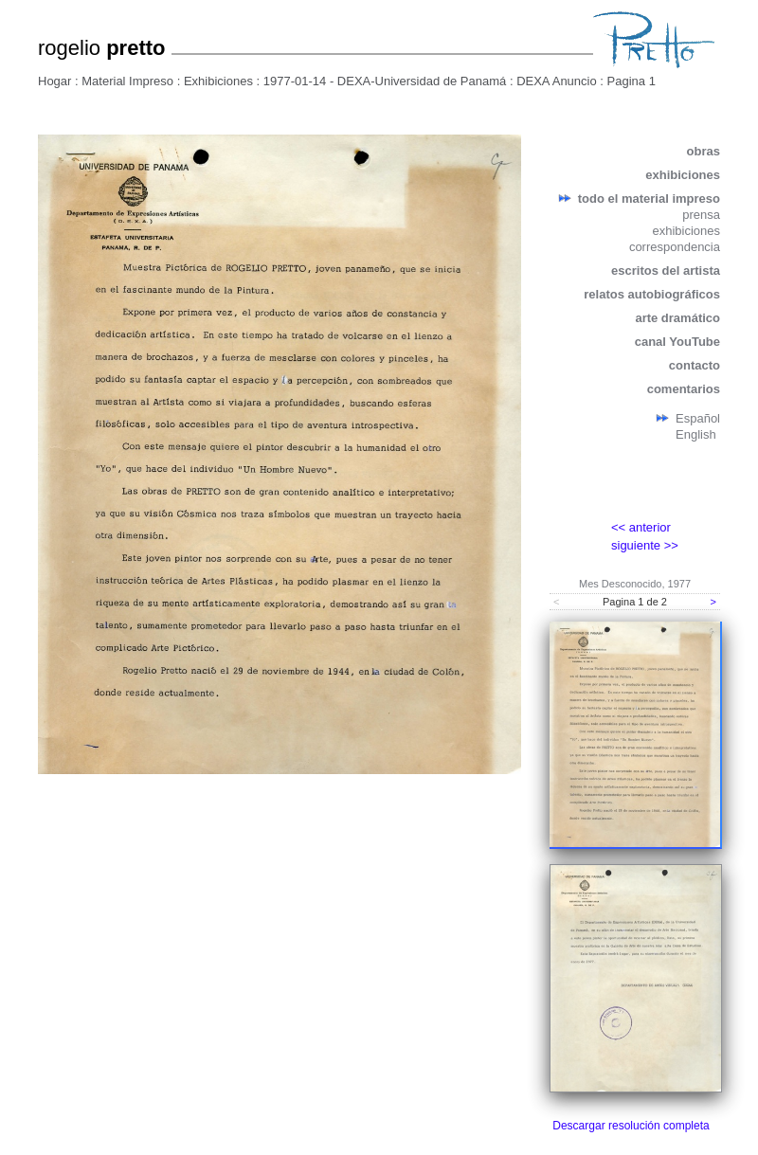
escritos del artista (665, 270)
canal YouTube (677, 341)
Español (698, 418)
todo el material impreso (649, 198)
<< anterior (641, 527)
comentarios (683, 389)
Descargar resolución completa (630, 1125)
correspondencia (674, 247)
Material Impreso (127, 81)
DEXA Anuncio (556, 81)
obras (703, 151)
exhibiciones (682, 175)
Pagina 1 (631, 81)
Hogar (54, 81)
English (696, 434)
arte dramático (677, 318)
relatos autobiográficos (652, 294)
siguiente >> (644, 545)
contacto (694, 365)
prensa (701, 215)
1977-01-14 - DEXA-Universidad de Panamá (385, 81)
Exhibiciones (218, 81)
